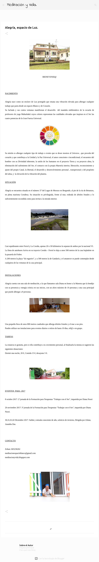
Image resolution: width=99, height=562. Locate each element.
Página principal (26, 548)
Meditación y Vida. (21, 5)
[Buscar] (39, 5)
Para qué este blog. (27, 550)
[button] (6, 33)
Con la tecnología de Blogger (49, 558)
